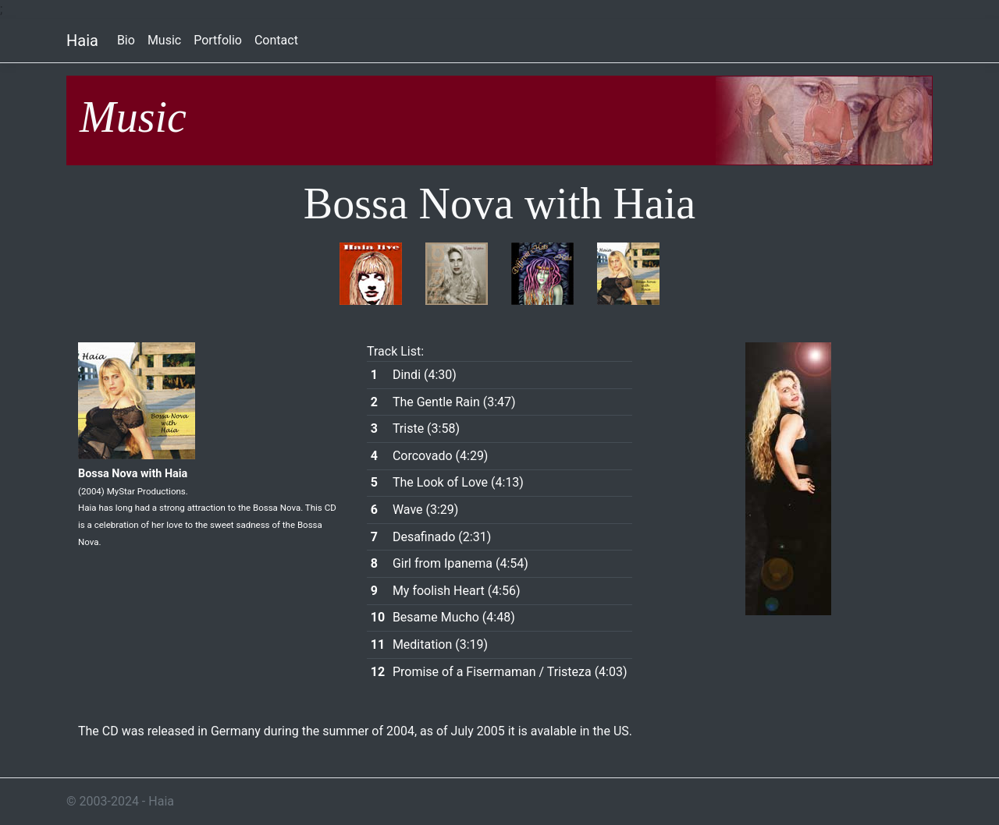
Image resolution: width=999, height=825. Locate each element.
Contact (276, 40)
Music (164, 40)
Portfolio (218, 40)
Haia (82, 40)
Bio (126, 40)
